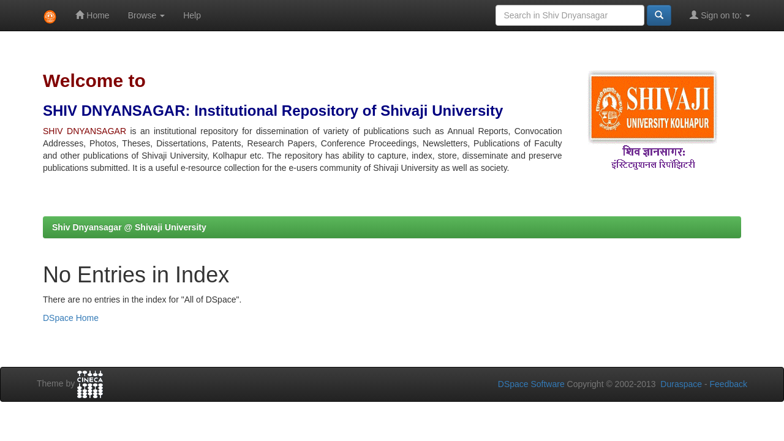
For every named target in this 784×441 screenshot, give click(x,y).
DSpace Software (531, 384)
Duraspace (681, 384)
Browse (146, 15)
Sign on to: (720, 15)
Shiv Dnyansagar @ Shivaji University (129, 227)
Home (92, 15)
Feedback (728, 384)
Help (192, 15)
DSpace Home (71, 318)
